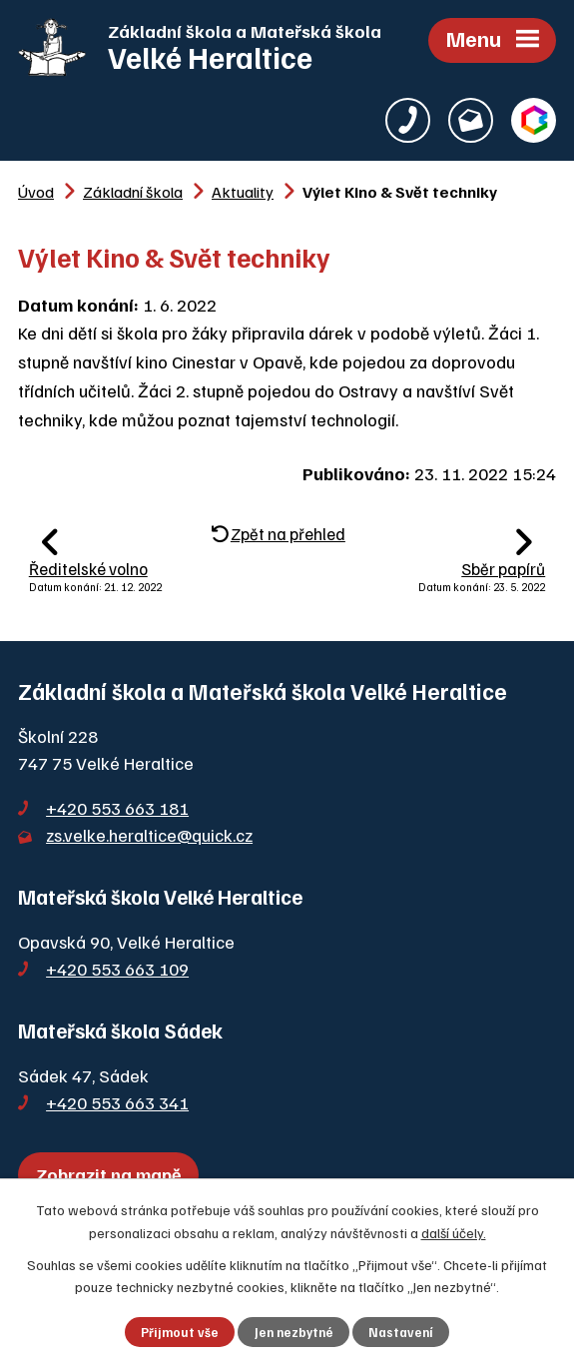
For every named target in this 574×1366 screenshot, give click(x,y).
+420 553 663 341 (117, 1102)
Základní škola (133, 191)
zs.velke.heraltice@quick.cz (149, 835)
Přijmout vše (180, 1332)
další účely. (453, 1231)
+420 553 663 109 (117, 969)
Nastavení (400, 1332)
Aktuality (243, 191)
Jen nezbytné (294, 1332)
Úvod (36, 191)
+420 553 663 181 (117, 808)
